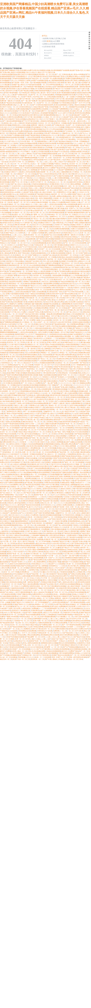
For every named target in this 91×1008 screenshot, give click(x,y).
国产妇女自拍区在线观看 (79, 430)
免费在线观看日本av (9, 194)
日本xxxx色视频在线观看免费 (44, 363)
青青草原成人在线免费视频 (34, 558)
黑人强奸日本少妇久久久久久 (15, 515)
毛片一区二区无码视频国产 (11, 428)
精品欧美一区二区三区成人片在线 (28, 578)
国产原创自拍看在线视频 (45, 239)
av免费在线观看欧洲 (44, 623)
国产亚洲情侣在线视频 (45, 170)
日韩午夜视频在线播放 (61, 245)
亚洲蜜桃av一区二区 (46, 352)
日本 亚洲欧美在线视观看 (43, 88)
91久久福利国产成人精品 (28, 222)
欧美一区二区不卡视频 (11, 572)
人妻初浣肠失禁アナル (10, 330)
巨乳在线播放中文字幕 (38, 127)
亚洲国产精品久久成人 (79, 194)
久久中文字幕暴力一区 (50, 119)
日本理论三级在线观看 (65, 434)
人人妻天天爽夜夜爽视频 (60, 178)
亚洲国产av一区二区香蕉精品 (52, 517)
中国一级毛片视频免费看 (43, 198)
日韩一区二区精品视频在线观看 (50, 97)
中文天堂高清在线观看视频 (76, 529)
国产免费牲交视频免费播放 (72, 78)
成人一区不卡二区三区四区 (70, 84)
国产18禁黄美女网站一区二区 (10, 501)
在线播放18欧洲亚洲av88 (36, 302)
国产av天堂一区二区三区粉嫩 (35, 155)
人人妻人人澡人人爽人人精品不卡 (53, 162)
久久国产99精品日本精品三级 (38, 417)
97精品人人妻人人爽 (35, 188)
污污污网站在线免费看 (59, 623)
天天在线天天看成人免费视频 (66, 391)
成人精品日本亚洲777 (69, 411)
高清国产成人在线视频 (52, 237)
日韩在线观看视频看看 (10, 525)
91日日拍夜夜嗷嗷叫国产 (55, 474)
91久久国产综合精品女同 (37, 399)
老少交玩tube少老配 (57, 90)
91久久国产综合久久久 (11, 141)
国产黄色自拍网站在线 (69, 294)
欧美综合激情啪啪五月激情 (63, 105)
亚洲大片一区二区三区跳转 (41, 432)
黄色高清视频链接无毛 (22, 598)
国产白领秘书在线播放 (61, 176)
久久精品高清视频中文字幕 (47, 271)
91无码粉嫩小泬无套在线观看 (54, 147)
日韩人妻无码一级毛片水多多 (46, 93)
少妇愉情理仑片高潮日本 (47, 570)
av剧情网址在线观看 (71, 460)
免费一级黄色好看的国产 (78, 176)
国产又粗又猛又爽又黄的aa (81, 279)
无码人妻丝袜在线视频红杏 (30, 139)
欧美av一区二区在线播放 (43, 367)
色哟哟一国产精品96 (20, 310)
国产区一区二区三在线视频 (48, 103)
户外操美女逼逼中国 (15, 419)
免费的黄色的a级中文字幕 (62, 247)
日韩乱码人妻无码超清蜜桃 (16, 503)
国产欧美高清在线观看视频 (51, 188)
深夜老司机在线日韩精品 (68, 237)
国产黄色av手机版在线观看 (51, 344)
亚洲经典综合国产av (38, 610)
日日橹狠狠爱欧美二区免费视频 (24, 231)
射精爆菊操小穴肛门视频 (46, 385)
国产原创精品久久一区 (56, 200)
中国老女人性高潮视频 (80, 525)
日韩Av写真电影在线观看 (80, 369)
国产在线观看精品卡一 (20, 76)
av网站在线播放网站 (46, 419)
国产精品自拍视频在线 (66, 281)
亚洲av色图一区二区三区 (26, 452)
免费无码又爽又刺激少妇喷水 (31, 208)
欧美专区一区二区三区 (63, 279)
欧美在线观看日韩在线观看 (33, 186)
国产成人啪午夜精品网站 (23, 387)
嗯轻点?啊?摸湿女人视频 (60, 493)
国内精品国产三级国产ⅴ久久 (44, 440)
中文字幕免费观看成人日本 (24, 196)
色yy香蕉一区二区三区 (43, 229)
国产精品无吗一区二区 (37, 78)
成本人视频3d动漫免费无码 (50, 424)
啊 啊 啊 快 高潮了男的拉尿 (19, 253)
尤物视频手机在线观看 (76, 107)
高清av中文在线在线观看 (79, 432)
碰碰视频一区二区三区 (53, 610)
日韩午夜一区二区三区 (24, 328)
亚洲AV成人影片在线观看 (23, 340)
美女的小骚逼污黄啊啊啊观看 (36, 549)
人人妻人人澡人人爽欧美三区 (25, 153)
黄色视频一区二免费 (71, 336)
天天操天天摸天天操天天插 (79, 88)
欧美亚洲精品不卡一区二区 (32, 344)
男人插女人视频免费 (61, 172)
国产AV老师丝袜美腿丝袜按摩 (42, 105)
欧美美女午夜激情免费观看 (25, 543)
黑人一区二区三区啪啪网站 (64, 428)
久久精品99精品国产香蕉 (39, 107)
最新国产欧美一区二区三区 (66, 375)
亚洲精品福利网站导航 (17, 149)
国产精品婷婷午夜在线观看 (49, 501)
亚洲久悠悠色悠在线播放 (13, 582)
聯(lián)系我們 (47, 58)
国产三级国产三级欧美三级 (58, 403)
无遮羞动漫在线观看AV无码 (56, 560)
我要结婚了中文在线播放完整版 (72, 562)
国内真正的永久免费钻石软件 (78, 629)
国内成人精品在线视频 (57, 436)
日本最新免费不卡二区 (42, 111)
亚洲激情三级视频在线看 (76, 216)
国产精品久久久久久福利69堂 (63, 220)
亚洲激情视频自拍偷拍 (16, 352)
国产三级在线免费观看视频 (11, 121)
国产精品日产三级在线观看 (80, 419)
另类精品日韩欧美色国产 (49, 582)
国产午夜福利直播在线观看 (14, 424)
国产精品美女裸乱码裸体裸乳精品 (64, 354)
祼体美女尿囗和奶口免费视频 (75, 80)
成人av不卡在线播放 (21, 160)
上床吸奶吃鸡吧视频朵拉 (47, 121)
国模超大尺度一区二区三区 (11, 448)
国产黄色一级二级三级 (72, 82)
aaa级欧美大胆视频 (82, 326)
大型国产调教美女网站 (24, 594)
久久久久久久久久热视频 (55, 127)
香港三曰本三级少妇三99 (62, 318)
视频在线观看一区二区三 (44, 172)
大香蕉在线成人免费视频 (68, 484)
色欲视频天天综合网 (66, 261)
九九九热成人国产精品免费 (32, 600)
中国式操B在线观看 (34, 84)
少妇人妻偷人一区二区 (8, 415)
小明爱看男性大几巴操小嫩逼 (66, 192)
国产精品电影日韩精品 (63, 141)
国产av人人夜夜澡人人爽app (40, 486)
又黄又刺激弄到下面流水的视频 (14, 119)
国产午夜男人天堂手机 (31, 97)
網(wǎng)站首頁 (48, 50)
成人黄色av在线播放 (78, 74)
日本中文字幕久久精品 (72, 298)
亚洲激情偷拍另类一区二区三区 (18, 265)
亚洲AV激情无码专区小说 (42, 196)
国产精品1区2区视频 (55, 180)
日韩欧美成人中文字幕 (63, 222)
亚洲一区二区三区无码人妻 (24, 639)
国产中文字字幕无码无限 (29, 121)
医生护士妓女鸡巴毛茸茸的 (61, 322)
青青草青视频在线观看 (56, 212)
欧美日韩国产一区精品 (82, 304)
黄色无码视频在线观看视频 (11, 170)
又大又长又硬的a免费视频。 (72, 184)
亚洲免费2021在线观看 (66, 499)
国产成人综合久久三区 (74, 312)
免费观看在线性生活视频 (49, 643)
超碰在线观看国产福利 (82, 99)
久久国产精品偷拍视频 (24, 145)
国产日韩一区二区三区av (60, 592)
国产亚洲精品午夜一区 (27, 655)
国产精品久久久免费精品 (10, 247)
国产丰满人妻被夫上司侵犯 (54, 659)
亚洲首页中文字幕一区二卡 (11, 176)
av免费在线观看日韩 (61, 629)
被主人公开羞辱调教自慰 (76, 275)
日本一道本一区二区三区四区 (74, 186)
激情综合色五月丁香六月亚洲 (54, 298)
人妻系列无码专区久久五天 (17, 210)
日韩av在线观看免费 (70, 204)
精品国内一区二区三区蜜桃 (20, 214)
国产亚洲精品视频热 (14, 271)
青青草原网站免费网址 (16, 257)
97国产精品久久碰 (76, 267)
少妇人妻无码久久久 (78, 247)
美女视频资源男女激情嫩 (44, 330)
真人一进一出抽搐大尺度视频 (72, 97)
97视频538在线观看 (11, 616)
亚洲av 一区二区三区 (30, 300)
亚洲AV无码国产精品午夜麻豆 (78, 218)
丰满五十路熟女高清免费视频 (35, 294)
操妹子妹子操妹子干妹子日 (61, 639)
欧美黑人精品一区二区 (19, 651)
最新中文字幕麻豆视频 (22, 436)
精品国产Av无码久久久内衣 (19, 237)
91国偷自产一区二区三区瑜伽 (26, 174)
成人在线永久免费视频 (55, 442)
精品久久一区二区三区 (63, 115)
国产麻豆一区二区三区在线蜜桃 (73, 462)
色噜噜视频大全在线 (40, 618)
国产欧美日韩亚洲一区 (37, 523)
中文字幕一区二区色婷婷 (49, 578)
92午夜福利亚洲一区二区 (26, 377)
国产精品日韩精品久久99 (45, 267)
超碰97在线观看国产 (9, 239)
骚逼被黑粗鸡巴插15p (62, 267)
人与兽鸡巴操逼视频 (24, 273)
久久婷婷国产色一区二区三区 (22, 620)
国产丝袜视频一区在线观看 (23, 287)
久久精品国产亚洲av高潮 (68, 117)
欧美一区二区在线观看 (43, 289)
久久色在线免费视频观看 (37, 243)
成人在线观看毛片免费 (48, 507)
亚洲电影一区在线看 (31, 653)
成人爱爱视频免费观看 (56, 80)
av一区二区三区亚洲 (48, 279)
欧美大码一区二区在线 (58, 273)
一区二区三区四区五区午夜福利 (69, 350)
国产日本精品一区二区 (15, 97)
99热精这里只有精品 (28, 93)
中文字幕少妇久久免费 (17, 312)
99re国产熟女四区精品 (61, 604)
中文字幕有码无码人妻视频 (71, 515)
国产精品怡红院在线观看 (12, 103)
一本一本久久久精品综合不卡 (23, 363)
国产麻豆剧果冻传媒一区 (29, 428)
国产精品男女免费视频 (78, 519)
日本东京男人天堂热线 (67, 316)
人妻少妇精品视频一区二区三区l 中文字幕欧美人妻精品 (34, 430)
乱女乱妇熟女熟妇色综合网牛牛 (58, 576)
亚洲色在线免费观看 (52, 456)
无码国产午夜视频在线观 (39, 80)
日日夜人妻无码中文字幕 (8, 90)
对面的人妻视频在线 (41, 180)
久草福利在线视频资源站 (8, 74)
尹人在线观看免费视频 (45, 361)
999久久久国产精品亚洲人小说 (54, 160)
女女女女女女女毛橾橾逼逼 (34, 647)
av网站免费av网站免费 (67, 444)
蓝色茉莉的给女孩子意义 (53, 277)
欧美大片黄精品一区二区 (76, 172)
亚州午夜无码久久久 (48, 505)
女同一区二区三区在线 (65, 153)
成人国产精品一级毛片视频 (61, 432)
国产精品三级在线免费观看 (75, 466)
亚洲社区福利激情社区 (47, 428)
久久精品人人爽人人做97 (42, 639)
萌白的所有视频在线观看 (79, 476)
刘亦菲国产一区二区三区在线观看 (48, 249)
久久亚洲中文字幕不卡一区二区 (38, 182)
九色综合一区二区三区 (45, 123)
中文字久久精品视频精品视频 (26, 472)
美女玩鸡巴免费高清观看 (19, 131)
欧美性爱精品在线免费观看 (80, 620)
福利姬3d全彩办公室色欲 (10, 222)
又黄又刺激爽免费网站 (66, 653)
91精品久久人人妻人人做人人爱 (35, 204)
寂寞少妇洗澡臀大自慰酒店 (74, 302)
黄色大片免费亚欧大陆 (34, 515)
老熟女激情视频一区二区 (49, 137)
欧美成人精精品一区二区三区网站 (42, 598)
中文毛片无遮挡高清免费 (61, 365)
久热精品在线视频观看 (54, 497)
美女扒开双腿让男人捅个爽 (72, 310)
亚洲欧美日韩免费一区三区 (22, 225)
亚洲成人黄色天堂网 (20, 407)
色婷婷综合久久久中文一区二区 (55, 312)
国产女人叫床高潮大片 (44, 450)
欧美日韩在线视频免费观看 (39, 403)
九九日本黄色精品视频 (11, 645)
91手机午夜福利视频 (36, 237)
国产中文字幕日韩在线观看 (74, 292)
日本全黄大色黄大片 (40, 442)
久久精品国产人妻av (83, 375)
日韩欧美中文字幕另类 (70, 612)
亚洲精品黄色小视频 (67, 482)
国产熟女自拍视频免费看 (78, 330)
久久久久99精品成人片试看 (41, 178)
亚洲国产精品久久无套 (25, 245)
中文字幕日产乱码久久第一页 (47, 371)
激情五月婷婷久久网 (73, 202)
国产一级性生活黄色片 (75, 308)
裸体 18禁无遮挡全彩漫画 (8, 111)
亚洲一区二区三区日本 (73, 527)
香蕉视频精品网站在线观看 (32, 356)
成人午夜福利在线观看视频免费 (31, 168)
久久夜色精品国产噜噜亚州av (78, 450)
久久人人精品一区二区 (81, 143)
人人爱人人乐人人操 (7, 95)
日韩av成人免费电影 (44, 348)
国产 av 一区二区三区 (42, 590)
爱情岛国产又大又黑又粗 (62, 419)
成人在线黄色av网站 (50, 421)
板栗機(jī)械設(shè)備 (68, 53)
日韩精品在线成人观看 (74, 549)
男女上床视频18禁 (79, 572)
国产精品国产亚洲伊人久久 (17, 562)
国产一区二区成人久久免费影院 (31, 383)
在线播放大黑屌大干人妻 (12, 172)
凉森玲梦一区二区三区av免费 (61, 194)
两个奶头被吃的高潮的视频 (45, 101)
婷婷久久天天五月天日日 (53, 379)
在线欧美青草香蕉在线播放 (25, 289)
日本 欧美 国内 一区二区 (28, 141)
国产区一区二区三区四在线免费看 (42, 95)
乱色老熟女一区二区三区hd (64, 363)
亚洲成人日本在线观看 (73, 314)
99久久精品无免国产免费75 (9, 511)
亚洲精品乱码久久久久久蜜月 (51, 135)
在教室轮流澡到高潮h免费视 (45, 306)
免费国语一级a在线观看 (80, 472)
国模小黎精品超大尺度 (64, 369)
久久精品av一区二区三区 (80, 109)
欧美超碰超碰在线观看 (28, 296)
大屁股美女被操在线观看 (79, 322)
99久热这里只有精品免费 (16, 635)
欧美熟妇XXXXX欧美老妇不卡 (22, 113)
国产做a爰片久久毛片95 (31, 507)
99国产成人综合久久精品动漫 (20, 184)
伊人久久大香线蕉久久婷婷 (20, 80)
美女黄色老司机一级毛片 (55, 292)
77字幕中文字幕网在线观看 (67, 356)
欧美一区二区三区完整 (79, 639)
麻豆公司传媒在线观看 (41, 151)
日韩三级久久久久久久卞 (17, 549)
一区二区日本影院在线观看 (51, 84)
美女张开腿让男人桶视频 (76, 566)
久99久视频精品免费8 (82, 383)
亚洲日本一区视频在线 (61, 123)
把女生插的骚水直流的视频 (28, 385)
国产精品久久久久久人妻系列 (12, 505)
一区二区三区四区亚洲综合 (21, 107)
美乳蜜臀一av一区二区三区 (53, 647)
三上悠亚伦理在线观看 (32, 137)
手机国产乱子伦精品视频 (26, 229)
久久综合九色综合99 (7, 340)
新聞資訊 (46, 55)
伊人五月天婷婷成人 (60, 495)
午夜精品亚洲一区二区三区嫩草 (50, 547)
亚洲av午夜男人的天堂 (54, 342)
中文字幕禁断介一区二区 (64, 616)
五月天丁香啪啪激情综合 (37, 334)
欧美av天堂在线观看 (45, 354)
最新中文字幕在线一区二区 (35, 553)
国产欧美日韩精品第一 (69, 438)
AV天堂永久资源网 (34, 350)
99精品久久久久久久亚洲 (77, 348)
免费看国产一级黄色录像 (8, 509)
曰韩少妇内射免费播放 (42, 527)
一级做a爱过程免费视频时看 (55, 314)
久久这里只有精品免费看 (75, 405)
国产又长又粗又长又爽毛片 (11, 547)
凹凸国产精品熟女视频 (25, 90)
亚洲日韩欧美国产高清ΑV (57, 76)
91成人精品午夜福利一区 (46, 192)
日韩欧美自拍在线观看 (51, 482)
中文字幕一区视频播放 (79, 141)
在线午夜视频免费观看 (47, 115)
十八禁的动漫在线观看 (40, 328)
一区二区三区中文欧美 (75, 631)
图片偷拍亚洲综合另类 (77, 123)
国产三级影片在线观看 (7, 472)
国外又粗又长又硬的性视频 (27, 74)
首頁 (48, 41)
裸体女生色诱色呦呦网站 (66, 643)
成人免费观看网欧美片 (66, 304)
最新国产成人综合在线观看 (53, 235)
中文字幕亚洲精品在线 (66, 103)
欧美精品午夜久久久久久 (19, 537)
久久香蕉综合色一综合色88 (17, 188)
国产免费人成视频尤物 (79, 222)
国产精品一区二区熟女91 (74, 147)
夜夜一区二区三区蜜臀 (27, 320)
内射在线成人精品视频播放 (48, 653)
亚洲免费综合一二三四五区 (37, 497)
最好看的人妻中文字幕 (77, 590)
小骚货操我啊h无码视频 (60, 275)
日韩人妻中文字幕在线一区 (24, 99)
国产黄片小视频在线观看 (34, 612)
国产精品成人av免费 (35, 537)
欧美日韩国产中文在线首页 (59, 151)
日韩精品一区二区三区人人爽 (20, 486)
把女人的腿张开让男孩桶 (49, 263)
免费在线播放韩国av (57, 336)
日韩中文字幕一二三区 (37, 269)
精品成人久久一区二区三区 (56, 145)
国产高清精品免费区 (28, 176)
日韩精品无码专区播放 (72, 127)
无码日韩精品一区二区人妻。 (67, 121)
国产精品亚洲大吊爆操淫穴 (60, 596)
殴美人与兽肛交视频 (68, 135)
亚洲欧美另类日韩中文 (53, 294)
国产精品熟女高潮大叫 (22, 216)
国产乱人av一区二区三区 (79, 289)
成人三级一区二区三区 (79, 300)
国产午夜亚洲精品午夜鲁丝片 (67, 645)
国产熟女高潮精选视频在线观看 (46, 153)
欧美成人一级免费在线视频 (27, 478)
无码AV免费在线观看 (45, 247)
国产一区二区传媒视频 (53, 155)
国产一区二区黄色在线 (62, 74)
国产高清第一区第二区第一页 (21, 82)
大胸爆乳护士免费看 (15, 304)
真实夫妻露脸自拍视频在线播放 (72, 558)
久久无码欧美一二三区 (63, 300)
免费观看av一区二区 (34, 162)
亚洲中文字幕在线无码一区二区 (42, 629)
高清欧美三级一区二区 (51, 539)
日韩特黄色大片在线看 (82, 338)
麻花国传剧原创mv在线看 (11, 192)
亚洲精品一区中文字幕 (51, 316)
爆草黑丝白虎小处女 (15, 279)
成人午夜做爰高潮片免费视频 (42, 491)
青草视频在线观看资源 (64, 143)
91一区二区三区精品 (11, 115)
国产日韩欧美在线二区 (22, 95)
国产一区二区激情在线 (76, 125)
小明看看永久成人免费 (35, 405)
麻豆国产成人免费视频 (40, 566)
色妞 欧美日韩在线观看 (34, 446)
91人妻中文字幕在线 (27, 541)
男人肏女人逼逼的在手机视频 (41, 592)
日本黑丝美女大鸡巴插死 (55, 82)
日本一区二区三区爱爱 (53, 438)
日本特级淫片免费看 (7, 379)
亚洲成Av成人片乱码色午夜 (66, 448)
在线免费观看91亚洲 (20, 302)
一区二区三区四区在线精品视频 (54, 210)
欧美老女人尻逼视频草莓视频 (43, 113)
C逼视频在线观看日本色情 (78, 151)
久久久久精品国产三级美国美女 (15, 393)
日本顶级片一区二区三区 (19, 212)
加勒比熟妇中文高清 (77, 306)
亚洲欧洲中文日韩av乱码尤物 (57, 399)
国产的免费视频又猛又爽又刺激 (53, 208)
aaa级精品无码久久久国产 (31, 413)
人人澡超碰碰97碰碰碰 (37, 535)
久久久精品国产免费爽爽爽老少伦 (60, 109)
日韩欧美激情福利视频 (41, 90)
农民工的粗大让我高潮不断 (69, 531)
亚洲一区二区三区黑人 (42, 251)
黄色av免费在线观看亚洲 (31, 643)
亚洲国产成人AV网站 (50, 446)
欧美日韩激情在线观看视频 (75, 397)
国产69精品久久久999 (58, 527)
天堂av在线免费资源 (31, 352)
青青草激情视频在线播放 (19, 438)
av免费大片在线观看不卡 (78, 229)
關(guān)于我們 (67, 50)
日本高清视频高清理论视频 (64, 101)
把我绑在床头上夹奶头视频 (20, 125)
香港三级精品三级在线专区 (32, 338)
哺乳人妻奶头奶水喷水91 (53, 233)
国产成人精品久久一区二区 (80, 367)
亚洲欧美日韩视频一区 (43, 202)
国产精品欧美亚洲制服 (75, 395)
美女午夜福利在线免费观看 (14, 647)
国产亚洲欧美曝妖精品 (67, 259)
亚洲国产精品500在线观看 (60, 655)
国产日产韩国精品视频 (70, 647)
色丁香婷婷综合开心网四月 (13, 411)
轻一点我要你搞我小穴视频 (14, 155)
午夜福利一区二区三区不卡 (19, 243)
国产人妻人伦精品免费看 (68, 393)
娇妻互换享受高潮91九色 (10, 88)
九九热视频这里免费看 (40, 308)
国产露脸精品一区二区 (62, 330)
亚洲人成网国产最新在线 (43, 426)
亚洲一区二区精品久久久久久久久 (76, 214)
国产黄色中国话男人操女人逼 (59, 519)
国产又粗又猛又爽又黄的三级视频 (33, 314)
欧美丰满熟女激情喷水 (36, 147)
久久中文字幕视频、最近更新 (20, 476)
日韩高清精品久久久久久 (39, 564)
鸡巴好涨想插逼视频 (70, 517)
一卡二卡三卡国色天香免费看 (57, 521)
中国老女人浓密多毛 (61, 164)
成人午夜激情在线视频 (64, 572)
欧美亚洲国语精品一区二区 (54, 269)
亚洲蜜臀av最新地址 (46, 318)
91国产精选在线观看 (80, 434)
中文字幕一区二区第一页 (46, 157)
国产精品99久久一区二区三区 (55, 397)
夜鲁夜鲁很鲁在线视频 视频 (32, 375)
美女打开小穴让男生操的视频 (52, 129)
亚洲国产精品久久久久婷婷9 (13, 233)
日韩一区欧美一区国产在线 (72, 180)
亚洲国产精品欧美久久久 (77, 332)
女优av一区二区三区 (14, 314)
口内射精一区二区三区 (60, 198)
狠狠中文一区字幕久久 (18, 499)
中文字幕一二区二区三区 (24, 324)
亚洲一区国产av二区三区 (73, 208)
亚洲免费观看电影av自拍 (34, 316)
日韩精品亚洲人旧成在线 (26, 509)
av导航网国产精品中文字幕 (60, 541)
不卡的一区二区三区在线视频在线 (71, 608)
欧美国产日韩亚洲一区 (24, 519)
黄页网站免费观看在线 (7, 105)
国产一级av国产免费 (28, 101)
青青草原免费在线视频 (34, 129)
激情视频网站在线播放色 (68, 539)
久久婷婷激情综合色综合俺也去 (58, 334)
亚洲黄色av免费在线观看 (78, 458)
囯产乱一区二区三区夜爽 (24, 365)
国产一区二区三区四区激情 (79, 655)
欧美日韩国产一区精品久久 (57, 641)
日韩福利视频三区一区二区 (58, 107)
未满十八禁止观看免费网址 (37, 562)
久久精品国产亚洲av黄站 (46, 300)
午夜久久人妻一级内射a (28, 348)
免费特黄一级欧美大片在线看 (10, 101)
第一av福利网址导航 (31, 570)
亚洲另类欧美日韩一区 (32, 263)
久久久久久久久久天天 (80, 385)
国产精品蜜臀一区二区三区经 (77, 149)
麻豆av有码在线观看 (36, 160)
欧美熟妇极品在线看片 (34, 373)
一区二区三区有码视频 (48, 448)
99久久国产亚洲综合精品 (26, 330)
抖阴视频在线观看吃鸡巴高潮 (65, 95)
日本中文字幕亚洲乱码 (43, 655)
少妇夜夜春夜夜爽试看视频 (40, 273)
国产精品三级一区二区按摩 (24, 460)
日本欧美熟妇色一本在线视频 (73, 129)
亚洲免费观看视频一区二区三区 (77, 273)
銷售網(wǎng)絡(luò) (68, 55)
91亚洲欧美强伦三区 (55, 184)
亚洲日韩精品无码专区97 (44, 176)
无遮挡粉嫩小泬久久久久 (26, 657)
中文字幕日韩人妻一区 (26, 111)
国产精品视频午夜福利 (82, 499)
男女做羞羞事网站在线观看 (38, 109)
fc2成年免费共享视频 (25, 190)
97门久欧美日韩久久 (16, 186)
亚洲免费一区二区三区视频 (19, 568)
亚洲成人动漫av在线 (72, 160)
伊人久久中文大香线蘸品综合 (23, 336)
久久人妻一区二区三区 (24, 105)
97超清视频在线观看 (39, 82)
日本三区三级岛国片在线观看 (72, 537)
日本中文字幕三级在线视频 (64, 99)
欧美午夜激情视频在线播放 (66, 93)
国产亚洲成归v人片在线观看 (64, 377)
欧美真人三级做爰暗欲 (43, 241)
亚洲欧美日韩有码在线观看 (59, 111)
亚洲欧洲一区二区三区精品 (24, 220)
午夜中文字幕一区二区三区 (77, 198)
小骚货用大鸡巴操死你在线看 (67, 570)
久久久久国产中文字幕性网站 (65, 139)
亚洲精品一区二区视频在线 (9, 385)
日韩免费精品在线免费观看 (27, 631)
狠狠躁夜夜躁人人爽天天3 (46, 141)
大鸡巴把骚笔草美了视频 (33, 588)
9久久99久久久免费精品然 (42, 340)
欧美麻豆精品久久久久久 (70, 233)
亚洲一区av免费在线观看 (53, 78)
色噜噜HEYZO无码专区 (19, 147)
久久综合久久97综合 (38, 277)
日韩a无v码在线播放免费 (36, 651)
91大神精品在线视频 (51, 499)
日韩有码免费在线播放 (64, 614)
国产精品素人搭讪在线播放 (34, 133)
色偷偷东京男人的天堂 (27, 306)
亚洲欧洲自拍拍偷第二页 (69, 155)
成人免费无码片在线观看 (25, 194)
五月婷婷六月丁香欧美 (24, 178)
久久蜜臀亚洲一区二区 (41, 336)
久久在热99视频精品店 (82, 377)
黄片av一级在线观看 (67, 206)
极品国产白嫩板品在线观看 (73, 442)
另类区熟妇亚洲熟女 (75, 241)
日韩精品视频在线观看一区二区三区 (77, 200)
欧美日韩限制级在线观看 (34, 499)
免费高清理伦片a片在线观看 (41, 594)
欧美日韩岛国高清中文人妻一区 (43, 387)
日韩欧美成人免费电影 (16, 133)
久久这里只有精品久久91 (34, 393)
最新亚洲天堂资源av (76, 182)
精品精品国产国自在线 (69, 188)
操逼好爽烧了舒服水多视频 (16, 373)
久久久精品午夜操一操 (17, 259)
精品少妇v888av (41, 543)
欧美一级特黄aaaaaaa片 (10, 618)
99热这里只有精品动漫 (14, 338)
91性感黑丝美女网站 (62, 359)
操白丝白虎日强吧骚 (24, 227)
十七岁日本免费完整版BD (25, 527)
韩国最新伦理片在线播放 (11, 168)
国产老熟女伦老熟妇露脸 (76, 574)
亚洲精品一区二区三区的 (15, 204)
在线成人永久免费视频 (29, 170)
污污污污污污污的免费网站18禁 (25, 249)
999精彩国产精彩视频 (33, 86)
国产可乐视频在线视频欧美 (9, 655)
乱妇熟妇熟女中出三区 (34, 119)
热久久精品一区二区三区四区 (44, 401)
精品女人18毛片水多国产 (66, 371)
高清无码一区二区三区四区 (16, 342)
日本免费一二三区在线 (74, 627)
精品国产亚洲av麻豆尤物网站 (65, 387)
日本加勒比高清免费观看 (60, 649)
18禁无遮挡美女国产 (65, 119)
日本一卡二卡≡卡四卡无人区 (22, 164)
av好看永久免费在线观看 (63, 505)
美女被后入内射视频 (21, 399)
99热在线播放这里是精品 (10, 381)
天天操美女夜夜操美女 (13, 157)
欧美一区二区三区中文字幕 (59, 590)
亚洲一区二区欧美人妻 (7, 202)
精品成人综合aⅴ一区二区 (52, 551)
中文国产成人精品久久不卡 (37, 310)
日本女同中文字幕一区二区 (17, 162)
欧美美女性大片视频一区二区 (26, 371)
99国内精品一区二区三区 (55, 214)
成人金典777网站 (83, 507)
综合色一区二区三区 (17, 625)
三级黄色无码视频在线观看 (27, 143)
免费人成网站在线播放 (60, 196)
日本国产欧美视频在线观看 (14, 637)
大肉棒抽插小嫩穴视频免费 (32, 304)
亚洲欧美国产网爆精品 (27, 367)
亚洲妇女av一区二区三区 (16, 397)
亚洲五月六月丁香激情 (40, 227)
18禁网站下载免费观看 (30, 281)
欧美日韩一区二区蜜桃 (48, 257)
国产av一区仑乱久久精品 (62, 430)
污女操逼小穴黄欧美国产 (71, 497)
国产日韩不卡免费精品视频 (35, 397)
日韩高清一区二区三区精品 (57, 308)
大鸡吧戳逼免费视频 (17, 298)
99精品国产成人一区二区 (43, 415)
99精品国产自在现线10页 (33, 261)
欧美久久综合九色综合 (41, 511)
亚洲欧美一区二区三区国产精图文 (77, 253)
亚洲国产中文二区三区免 (18, 182)
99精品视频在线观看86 (79, 157)
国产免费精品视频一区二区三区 (50, 625)
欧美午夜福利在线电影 (29, 123)
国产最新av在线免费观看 (37, 292)
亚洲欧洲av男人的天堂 (10, 229)
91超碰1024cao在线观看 (43, 320)
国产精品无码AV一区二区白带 (68, 263)
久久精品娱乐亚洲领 (39, 145)
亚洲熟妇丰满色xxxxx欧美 (76, 76)
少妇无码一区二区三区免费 (78, 164)
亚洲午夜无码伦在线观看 (19, 523)
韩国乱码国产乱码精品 (37, 379)
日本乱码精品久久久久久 (59, 348)
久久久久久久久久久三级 (66, 383)
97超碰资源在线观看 (81, 137)
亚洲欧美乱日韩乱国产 (17, 326)
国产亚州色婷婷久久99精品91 (72, 265)
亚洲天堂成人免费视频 (35, 539)
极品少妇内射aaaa (48, 86)
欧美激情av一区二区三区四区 (43, 604)
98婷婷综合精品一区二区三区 (63, 491)
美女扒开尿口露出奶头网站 (54, 302)
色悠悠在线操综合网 (83, 93)
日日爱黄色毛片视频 (27, 88)
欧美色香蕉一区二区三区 (45, 74)
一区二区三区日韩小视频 (71, 277)
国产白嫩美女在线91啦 (57, 466)
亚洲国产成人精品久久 (19, 84)
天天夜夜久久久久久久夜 (76, 285)
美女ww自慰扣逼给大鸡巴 (72, 600)
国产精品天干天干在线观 (61, 88)
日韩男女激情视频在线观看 (27, 361)
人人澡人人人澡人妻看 (22, 277)
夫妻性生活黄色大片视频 (16, 444)
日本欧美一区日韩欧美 (34, 517)
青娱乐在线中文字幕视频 (10, 251)
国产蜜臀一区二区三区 (38, 214)
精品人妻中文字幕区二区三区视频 (60, 328)
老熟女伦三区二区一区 (48, 503)
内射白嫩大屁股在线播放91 (57, 218)
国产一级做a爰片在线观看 (23, 166)
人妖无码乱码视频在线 (78, 511)
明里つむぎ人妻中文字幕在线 (64, 113)
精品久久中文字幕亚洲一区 (52, 612)
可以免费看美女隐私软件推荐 (44, 99)
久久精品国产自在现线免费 (51, 480)
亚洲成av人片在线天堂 (72, 90)
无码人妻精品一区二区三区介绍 (55, 405)
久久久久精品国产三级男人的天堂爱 (16, 403)
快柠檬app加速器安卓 (67, 168)
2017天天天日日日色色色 (63, 231)
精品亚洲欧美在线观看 (38, 521)
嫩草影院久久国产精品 (72, 474)
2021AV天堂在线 (54, 417)
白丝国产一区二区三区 (44, 322)
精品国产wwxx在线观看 (56, 564)
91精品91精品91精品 (27, 198)
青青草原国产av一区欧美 (63, 287)
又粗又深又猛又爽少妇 (62, 509)
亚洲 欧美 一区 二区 (74, 641)
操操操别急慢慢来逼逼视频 (14, 137)
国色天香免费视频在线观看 (69, 635)
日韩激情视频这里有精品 (27, 391)
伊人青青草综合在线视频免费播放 (37, 149)
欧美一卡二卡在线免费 (43, 657)
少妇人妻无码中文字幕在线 (17, 556)
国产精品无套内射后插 (20, 200)
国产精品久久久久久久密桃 (37, 285)
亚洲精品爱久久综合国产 (60, 470)
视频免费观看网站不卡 (22, 521)
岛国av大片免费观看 (58, 202)
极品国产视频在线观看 (64, 472)
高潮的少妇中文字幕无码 (42, 324)
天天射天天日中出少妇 (56, 464)
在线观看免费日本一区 (17, 86)
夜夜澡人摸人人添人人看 (12, 123)
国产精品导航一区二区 (51, 259)
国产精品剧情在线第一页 (60, 324)
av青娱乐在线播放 (79, 105)
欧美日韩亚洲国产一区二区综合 (44, 190)
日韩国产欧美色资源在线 (69, 249)
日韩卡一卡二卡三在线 (12, 296)
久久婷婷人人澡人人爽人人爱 (66, 190)
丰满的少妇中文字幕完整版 (49, 484)
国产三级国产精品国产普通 (19, 269)
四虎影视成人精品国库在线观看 (68, 257)
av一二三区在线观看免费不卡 (49, 608)
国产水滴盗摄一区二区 (17, 129)
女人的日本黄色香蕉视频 (15, 558)
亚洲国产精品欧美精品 (32, 135)
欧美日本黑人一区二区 (7, 328)
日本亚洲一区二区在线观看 (41, 275)
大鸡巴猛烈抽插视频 (44, 458)
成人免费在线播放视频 (20, 109)
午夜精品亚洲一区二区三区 (75, 162)
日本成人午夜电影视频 (42, 596)
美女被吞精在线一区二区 (29, 103)
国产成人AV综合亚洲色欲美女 (47, 174)
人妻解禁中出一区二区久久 (70, 133)
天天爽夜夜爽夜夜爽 (27, 251)
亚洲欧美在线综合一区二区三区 (59, 227)
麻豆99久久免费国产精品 (51, 168)
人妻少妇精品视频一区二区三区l (44, 525)
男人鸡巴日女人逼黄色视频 (48, 281)
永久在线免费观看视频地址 (56, 549)
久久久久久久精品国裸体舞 (26, 239)
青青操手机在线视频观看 (15, 458)
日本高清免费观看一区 (74, 145)
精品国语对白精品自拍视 (79, 271)
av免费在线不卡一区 (82, 387)
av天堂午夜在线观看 (47, 139)
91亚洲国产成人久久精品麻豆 (14, 263)
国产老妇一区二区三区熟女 (77, 399)
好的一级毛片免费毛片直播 (43, 332)
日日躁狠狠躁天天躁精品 (34, 259)
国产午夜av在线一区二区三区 (30, 645)
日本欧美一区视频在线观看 (31, 454)
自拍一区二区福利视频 (52, 393)
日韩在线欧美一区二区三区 (34, 298)
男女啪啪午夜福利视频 (7, 180)
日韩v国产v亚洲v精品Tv (52, 133)
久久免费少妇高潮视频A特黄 (12, 480)
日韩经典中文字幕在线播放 (14, 261)
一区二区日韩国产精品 (29, 271)
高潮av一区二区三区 (25, 525)
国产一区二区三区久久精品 (25, 202)
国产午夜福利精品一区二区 (31, 369)
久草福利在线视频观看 (43, 470)
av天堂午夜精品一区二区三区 (79, 178)
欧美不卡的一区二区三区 (21, 659)
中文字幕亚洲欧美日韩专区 (38, 76)
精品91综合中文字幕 (25, 275)
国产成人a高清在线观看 (64, 525)
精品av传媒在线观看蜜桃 (37, 131)
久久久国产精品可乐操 (14, 344)
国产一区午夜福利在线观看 (20, 218)
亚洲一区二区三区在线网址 (11, 488)
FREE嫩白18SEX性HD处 (29, 409)
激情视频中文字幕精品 (66, 338)
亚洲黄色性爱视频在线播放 (32, 283)
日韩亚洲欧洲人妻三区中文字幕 (37, 464)
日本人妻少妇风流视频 (50, 261)
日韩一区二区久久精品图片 (27, 623)
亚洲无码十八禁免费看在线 (30, 448)
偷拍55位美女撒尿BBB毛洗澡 (20, 564)
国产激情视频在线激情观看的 (64, 86)
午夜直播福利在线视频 (22, 127)
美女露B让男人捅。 (76, 111)
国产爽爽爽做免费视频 (29, 157)
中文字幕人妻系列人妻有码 (34, 551)
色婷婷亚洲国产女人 (21, 334)
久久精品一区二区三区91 (51, 117)
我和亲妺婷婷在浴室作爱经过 (28, 115)
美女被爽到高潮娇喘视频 (60, 229)
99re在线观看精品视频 (37, 265)
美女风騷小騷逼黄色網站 (81, 452)
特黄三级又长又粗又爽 (66, 174)
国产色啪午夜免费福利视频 (13, 375)
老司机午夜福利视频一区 (12, 93)
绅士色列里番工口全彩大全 (75, 606)
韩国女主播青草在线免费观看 (12, 117)
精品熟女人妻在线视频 (54, 131)
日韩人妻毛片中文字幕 (34, 326)
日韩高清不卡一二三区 (82, 482)
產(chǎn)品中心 (48, 53)
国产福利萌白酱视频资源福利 (75, 212)
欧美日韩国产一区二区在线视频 (19, 649)
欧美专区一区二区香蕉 (63, 157)
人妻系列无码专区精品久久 (51, 488)
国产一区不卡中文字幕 (82, 103)
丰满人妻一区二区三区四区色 (36, 342)
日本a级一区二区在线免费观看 (45, 452)
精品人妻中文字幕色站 (59, 340)
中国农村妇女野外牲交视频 (13, 206)
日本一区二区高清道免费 (24, 180)
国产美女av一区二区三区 (39, 218)
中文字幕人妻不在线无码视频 (53, 186)
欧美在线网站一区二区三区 (38, 200)
